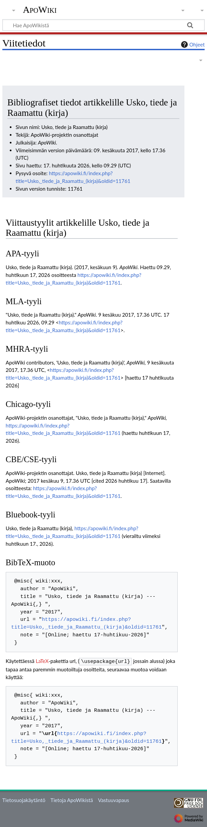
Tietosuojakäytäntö (24, 799)
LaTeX (42, 661)
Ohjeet (192, 44)
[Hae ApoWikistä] (103, 25)
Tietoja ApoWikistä (72, 799)
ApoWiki (40, 9)
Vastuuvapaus (113, 799)
